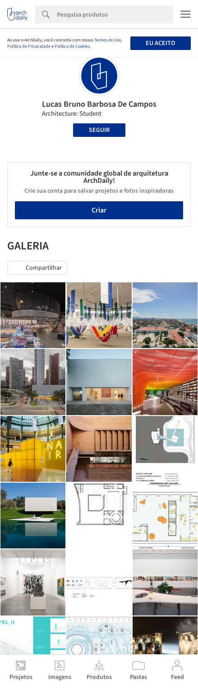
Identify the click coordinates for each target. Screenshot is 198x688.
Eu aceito (160, 43)
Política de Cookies (72, 46)
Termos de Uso (107, 40)
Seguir (99, 130)
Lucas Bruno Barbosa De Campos (99, 104)
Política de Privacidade (29, 46)
